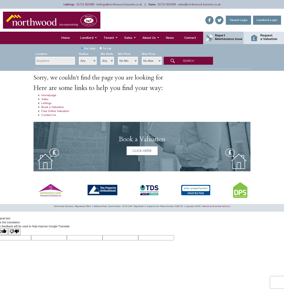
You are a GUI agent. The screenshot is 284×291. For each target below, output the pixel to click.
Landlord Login (267, 20)
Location (41, 54)
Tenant (109, 38)
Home (65, 38)
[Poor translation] (14, 231)
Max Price (148, 54)
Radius (83, 54)
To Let (105, 48)
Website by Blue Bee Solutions (216, 206)
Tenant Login (238, 20)
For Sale (88, 48)
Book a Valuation (52, 107)
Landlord (86, 38)
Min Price (124, 54)
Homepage (48, 95)
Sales (128, 38)
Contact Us (48, 115)
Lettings (46, 103)
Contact (190, 38)
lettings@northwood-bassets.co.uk (119, 4)
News (170, 38)
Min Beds (107, 54)
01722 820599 (167, 4)
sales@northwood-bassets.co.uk (199, 4)
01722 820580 (85, 4)
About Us (149, 38)
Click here (142, 151)
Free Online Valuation (55, 111)
